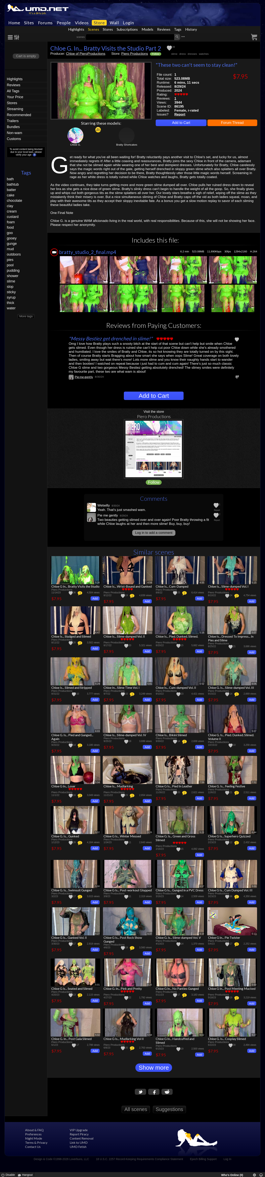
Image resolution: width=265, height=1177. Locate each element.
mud (10, 249)
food (10, 227)
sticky (11, 292)
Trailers (13, 121)
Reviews (163, 29)
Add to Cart (181, 123)
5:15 (254, 582)
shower (12, 276)
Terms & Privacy (36, 1142)
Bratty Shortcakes (126, 144)
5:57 (201, 886)
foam (11, 222)
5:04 (97, 782)
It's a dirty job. (37, 13)
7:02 (149, 632)
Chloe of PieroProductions (85, 54)
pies (10, 260)
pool (10, 265)
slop (10, 287)
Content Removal (81, 1138)
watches (204, 53)
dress (182, 53)
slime (11, 281)
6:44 (254, 832)
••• (183, 36)
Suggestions (169, 1109)
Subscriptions (127, 29)
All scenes (135, 1109)
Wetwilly (103, 505)
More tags (26, 316)
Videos (82, 22)
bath (10, 179)
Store (99, 22)
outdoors (14, 254)
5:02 (97, 832)
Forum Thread (232, 123)
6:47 (97, 632)
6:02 (201, 1035)
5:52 (201, 683)
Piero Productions (134, 54)
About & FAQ (34, 1130)
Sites (29, 22)
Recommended (19, 115)
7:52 (254, 782)
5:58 (149, 1035)
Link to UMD (79, 1142)
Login (128, 22)
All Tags (13, 91)
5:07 (254, 632)
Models (147, 29)
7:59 (201, 782)
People (64, 22)
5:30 (149, 886)
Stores (108, 29)
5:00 (97, 886)
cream (12, 211)
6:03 (97, 731)
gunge (12, 244)
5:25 (149, 984)
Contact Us (33, 1147)
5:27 (97, 933)
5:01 (201, 731)
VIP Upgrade (79, 1130)
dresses (192, 53)
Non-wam (14, 133)
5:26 (97, 582)
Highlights (76, 29)
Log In (227, 1159)
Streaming (15, 109)
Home (14, 22)
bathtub (13, 184)
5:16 (201, 632)
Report (179, 114)
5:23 (201, 832)
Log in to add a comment (153, 533)
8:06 (149, 782)
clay (10, 206)
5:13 (254, 933)
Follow (155, 54)
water (11, 308)
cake (10, 195)
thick (10, 303)
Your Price (15, 97)
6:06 (254, 683)
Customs (14, 139)
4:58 (149, 582)
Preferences (33, 1134)
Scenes (93, 29)
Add (95, 598)
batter (11, 190)
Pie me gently (84, 377)
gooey (12, 238)
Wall (114, 22)
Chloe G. (75, 144)
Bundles (13, 127)
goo (10, 233)
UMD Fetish (78, 1147)
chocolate (14, 201)
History (191, 29)
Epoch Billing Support (203, 1159)
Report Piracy (79, 1134)
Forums (45, 22)
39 (173, 47)
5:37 (149, 933)
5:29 (97, 683)
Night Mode (33, 1138)
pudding (13, 270)
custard (13, 217)
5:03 (149, 731)
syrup (11, 297)
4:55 (201, 582)
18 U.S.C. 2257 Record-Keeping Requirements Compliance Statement (139, 1159)
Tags (177, 29)
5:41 (149, 683)
